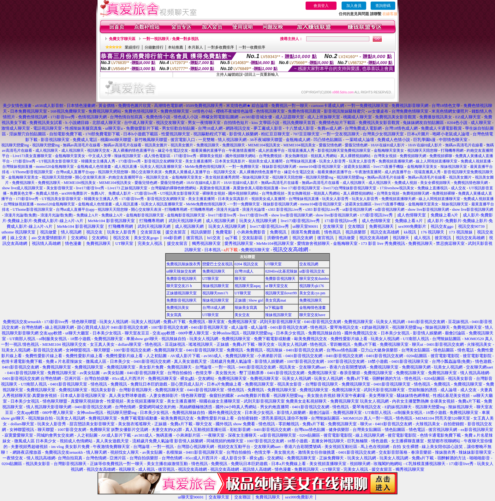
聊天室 (240, 278)
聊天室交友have (312, 315)
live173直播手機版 (388, 166)
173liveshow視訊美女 (397, 188)
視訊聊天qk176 (311, 286)
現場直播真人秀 (301, 150)
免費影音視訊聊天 (181, 278)
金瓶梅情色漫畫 (312, 307)
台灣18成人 (244, 271)
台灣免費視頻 (270, 156)
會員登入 (321, 5)
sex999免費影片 (74, 193)
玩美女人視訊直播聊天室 (161, 166)
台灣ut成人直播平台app (75, 172)
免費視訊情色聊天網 (471, 182)
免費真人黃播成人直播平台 (187, 172)
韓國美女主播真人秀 (98, 161)
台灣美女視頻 (385, 156)
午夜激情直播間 (242, 150)
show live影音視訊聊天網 (428, 209)
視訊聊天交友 (98, 150)
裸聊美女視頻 (211, 156)
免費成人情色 (47, 193)
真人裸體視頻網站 (355, 156)
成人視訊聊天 (46, 150)
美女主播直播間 (198, 161)
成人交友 (458, 188)
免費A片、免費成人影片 (111, 193)
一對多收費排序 (220, 47)
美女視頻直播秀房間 (222, 177)
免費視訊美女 (177, 307)
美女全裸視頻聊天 (435, 182)
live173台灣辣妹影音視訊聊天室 (350, 188)
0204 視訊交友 (246, 264)
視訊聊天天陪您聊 (422, 150)
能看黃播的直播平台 (208, 150)
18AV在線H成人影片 (388, 145)
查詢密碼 (383, 5)
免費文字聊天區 (122, 39)
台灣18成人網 (213, 307)
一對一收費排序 (252, 47)
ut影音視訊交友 (312, 271)
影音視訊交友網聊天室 (163, 161)
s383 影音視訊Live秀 (285, 209)
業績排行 (132, 47)
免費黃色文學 (21, 193)
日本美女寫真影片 (230, 161)
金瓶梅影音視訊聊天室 (145, 215)
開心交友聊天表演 (146, 172)
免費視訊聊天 (207, 145)
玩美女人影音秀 (332, 161)
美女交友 (242, 315)
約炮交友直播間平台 (126, 177)
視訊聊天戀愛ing (15, 145)
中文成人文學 (99, 156)
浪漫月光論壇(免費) (20, 215)
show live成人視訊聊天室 (22, 188)
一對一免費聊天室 (244, 166)
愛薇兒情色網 (330, 145)
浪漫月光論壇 (227, 209)
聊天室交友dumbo (314, 278)
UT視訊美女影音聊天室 (58, 161)
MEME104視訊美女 (264, 145)
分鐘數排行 (154, 47)
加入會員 (353, 5)
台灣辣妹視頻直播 (17, 166)
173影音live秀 (185, 156)
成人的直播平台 (271, 150)
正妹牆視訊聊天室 (181, 293)
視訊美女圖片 (156, 145)
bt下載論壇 (274, 307)
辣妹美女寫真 (246, 307)
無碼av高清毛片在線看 (81, 145)
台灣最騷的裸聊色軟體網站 (173, 188)
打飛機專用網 (452, 150)
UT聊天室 (273, 264)
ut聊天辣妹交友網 (181, 271)
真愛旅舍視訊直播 (215, 188)
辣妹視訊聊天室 (127, 156)
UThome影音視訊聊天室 (33, 172)
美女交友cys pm (312, 293)
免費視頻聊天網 (413, 156)
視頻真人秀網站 (324, 156)
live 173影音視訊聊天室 (301, 188)
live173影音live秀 (90, 188)
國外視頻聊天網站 (240, 156)
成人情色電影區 (157, 156)
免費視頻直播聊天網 (396, 161)
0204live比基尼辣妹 (281, 271)
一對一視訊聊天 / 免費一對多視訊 (171, 39)
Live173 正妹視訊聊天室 (128, 188)
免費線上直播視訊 (432, 188)
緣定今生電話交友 (173, 150)
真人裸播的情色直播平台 (134, 150)
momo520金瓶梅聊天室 (55, 166)
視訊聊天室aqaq (248, 286)
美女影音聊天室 (59, 188)
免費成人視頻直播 (476, 161)
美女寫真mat (275, 300)
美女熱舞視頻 (296, 156)
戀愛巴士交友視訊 (217, 264)
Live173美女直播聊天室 (32, 156)
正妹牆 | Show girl (249, 300)
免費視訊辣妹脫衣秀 (183, 264)
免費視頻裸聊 (440, 156)
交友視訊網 (308, 264)
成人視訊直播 (125, 166)
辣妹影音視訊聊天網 (279, 166)
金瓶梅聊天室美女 (389, 150)
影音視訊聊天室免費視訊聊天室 (344, 150)
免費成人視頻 (405, 182)
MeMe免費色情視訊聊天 (205, 166)
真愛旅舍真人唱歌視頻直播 (255, 188)
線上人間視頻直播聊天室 (436, 161)
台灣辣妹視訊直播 (301, 161)
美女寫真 (174, 315)
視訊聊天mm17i (215, 293)
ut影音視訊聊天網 (357, 209)
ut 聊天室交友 (276, 286)
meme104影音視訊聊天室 (320, 166)
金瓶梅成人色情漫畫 (94, 166)
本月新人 (195, 47)
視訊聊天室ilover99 (281, 293)
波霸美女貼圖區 (357, 166)
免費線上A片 (87, 215)
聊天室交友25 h (179, 286)
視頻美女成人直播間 (265, 161)
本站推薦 (175, 47)
